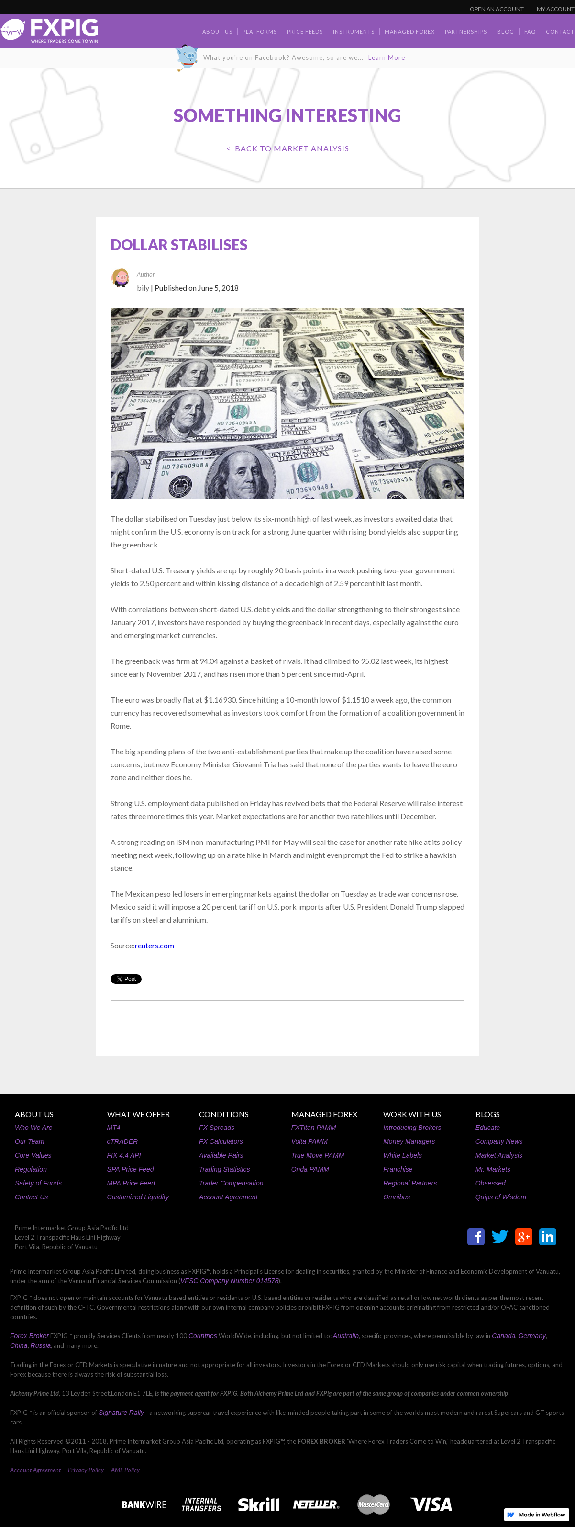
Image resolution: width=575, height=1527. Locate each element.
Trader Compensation (231, 1183)
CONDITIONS (224, 1113)
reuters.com (154, 945)
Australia (346, 1336)
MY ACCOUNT (556, 8)
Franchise (397, 1169)
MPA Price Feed (131, 1183)
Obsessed (490, 1183)
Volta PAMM (309, 1141)
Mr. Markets (492, 1169)
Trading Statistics (224, 1169)
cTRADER (122, 1141)
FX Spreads (216, 1127)
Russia (41, 1345)
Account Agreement (228, 1197)
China (19, 1345)
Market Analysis (498, 1155)
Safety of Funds (38, 1183)
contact (560, 31)
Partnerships (466, 31)
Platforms (260, 31)
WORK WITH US (412, 1113)
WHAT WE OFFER (138, 1113)
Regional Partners (410, 1183)
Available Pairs (221, 1155)
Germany (532, 1336)
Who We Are (34, 1127)
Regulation (31, 1169)
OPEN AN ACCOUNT (497, 8)
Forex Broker (29, 1336)
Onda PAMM (310, 1169)
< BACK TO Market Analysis (287, 148)
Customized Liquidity (138, 1197)
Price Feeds (305, 31)
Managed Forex (410, 31)
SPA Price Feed (130, 1169)
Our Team (29, 1141)
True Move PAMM (317, 1155)
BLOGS (487, 1113)
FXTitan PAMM (313, 1127)
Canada (503, 1336)
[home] (49, 33)
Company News (499, 1141)
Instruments (354, 31)
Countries (202, 1336)
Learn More (386, 57)
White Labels (402, 1155)
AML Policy (125, 1470)
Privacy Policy (86, 1470)
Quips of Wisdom (500, 1197)
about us (217, 31)
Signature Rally (121, 1412)
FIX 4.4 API (124, 1155)
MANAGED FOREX (324, 1113)
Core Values (33, 1155)
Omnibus (396, 1197)
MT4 (114, 1127)
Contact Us (31, 1197)
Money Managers (409, 1141)
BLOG (505, 31)
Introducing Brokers (412, 1127)
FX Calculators (221, 1141)
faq (530, 31)
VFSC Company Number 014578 (229, 1281)
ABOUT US (34, 1113)
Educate (487, 1127)
